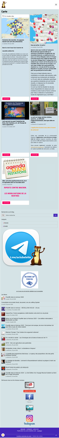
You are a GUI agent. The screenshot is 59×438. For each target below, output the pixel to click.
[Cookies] (3, 435)
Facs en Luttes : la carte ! (38, 45)
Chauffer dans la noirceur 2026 (15, 297)
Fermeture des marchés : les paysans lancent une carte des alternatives (13, 41)
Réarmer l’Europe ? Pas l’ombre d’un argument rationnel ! (22, 332)
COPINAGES (29, 429)
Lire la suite (6, 98)
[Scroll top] (56, 435)
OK (55, 215)
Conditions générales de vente (24, 436)
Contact (39, 431)
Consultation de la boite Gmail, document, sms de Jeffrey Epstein (20, 302)
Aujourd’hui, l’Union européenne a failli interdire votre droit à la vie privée (27, 313)
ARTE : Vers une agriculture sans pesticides (18, 343)
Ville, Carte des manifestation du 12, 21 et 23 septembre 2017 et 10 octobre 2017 (14, 181)
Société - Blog (10, 16)
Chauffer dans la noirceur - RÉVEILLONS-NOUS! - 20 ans (22, 308)
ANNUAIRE (22, 429)
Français (5, 222)
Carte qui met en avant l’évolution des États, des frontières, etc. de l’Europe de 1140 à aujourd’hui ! (14, 123)
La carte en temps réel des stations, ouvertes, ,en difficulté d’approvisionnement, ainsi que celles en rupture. (42, 119)
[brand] (4, 4)
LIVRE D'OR (36, 429)
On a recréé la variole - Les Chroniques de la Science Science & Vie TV (26, 337)
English (5, 226)
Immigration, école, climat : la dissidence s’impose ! (21, 348)
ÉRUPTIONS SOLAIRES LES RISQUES (17, 367)
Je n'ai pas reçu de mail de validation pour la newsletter (29, 291)
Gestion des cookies (38, 436)
